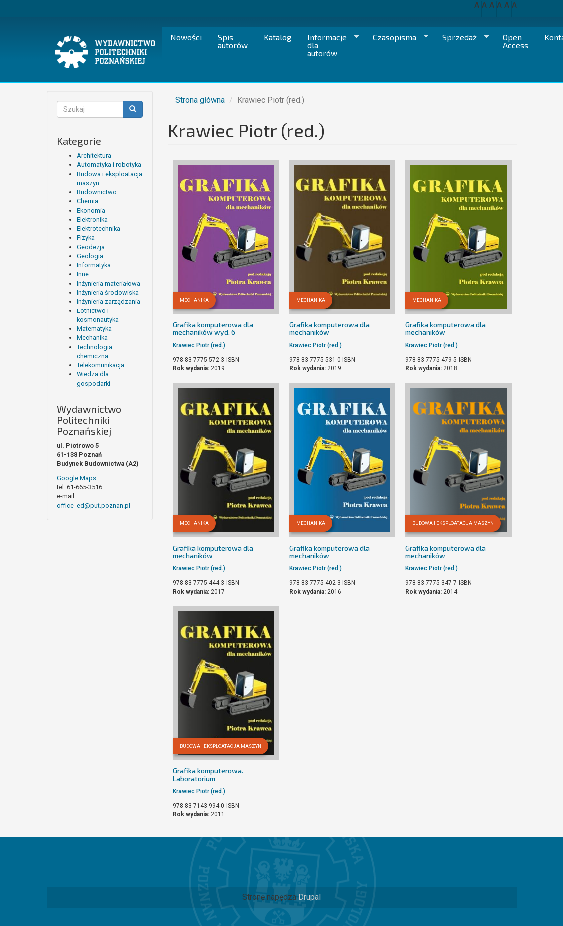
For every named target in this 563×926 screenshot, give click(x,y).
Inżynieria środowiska (108, 292)
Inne (83, 274)
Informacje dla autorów (329, 45)
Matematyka (94, 328)
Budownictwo (97, 192)
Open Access (515, 41)
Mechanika (92, 337)
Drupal (309, 897)
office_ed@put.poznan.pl (93, 505)
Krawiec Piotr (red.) (199, 345)
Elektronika (92, 219)
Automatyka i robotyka (109, 164)
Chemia (87, 201)
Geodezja (91, 247)
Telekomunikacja (100, 365)
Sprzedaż (461, 37)
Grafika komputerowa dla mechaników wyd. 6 (213, 328)
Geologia (90, 256)
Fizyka (86, 237)
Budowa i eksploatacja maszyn (453, 523)
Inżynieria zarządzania (108, 301)
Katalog (277, 37)
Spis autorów (233, 41)
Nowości (186, 37)
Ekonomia (91, 210)
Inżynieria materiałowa (108, 283)
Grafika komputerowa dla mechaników (329, 328)
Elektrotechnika (98, 228)
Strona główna (200, 100)
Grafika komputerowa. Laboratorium (208, 774)
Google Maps (76, 478)
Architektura (94, 155)
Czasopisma (396, 37)
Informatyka (94, 265)
